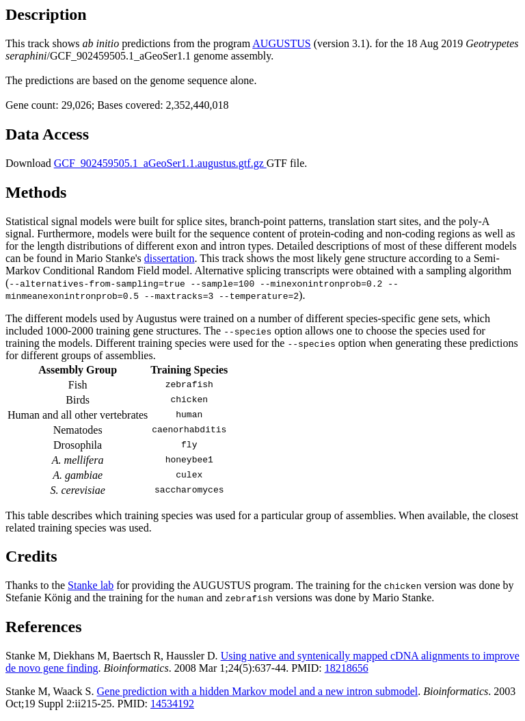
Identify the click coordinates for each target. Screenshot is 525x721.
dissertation (169, 258)
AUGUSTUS (281, 43)
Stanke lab (90, 585)
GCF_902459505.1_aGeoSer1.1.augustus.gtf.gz (160, 163)
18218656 (346, 668)
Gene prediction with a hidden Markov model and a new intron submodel (257, 691)
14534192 (172, 703)
